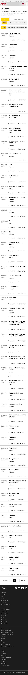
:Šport (2, 598)
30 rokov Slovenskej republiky (17, 266)
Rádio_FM (3, 615)
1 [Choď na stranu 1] (14, 580)
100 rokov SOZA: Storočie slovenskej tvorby (16, 105)
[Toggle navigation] (26, 4)
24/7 (10, 164)
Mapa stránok (4, 655)
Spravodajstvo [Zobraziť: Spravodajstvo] (20, 27)
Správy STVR (5, 1)
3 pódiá (11, 221)
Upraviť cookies (5, 665)
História (3, 636)
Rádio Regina (4, 611)
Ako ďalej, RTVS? (14, 470)
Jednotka (3, 592)
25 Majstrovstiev (13, 175)
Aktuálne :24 (12, 515)
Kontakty (3, 663)
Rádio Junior (4, 623)
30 (10, 232)
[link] (21, 40)
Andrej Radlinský (13, 568)
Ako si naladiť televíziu (7, 632)
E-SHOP (3, 651)
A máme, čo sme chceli (15, 404)
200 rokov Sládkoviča (15, 154)
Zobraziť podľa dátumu (18, 19)
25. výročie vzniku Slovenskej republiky (17, 198)
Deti (11, 1)
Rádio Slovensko (5, 609)
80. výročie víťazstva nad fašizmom (16, 381)
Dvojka (3, 594)
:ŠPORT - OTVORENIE (15, 33)
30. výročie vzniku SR (15, 275)
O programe (11, 40)
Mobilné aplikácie (5, 604)
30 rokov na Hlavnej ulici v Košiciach (16, 243)
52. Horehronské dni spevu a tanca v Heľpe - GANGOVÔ (17, 335)
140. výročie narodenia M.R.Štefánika (15, 116)
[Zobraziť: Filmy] (8, 27)
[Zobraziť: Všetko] (3, 27)
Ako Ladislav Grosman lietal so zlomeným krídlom (17, 481)
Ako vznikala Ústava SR (15, 504)
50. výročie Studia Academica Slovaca (17, 309)
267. (10, 210)
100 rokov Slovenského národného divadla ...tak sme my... (17, 91)
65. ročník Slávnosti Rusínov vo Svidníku (17, 346)
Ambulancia (12, 546)
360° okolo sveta (13, 286)
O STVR (3, 628)
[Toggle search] (23, 4)
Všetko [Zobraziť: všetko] (4, 22)
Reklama (3, 653)
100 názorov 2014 (14, 79)
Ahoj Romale (12, 437)
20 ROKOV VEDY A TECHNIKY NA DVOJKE (17, 142)
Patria (2, 617)
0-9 (8, 22)
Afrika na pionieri (14, 426)
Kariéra (3, 638)
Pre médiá (3, 659)
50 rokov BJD (12, 297)
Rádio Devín (4, 613)
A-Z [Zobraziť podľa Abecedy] (5, 19)
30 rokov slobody (13, 255)
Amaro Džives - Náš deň (15, 535)
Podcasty (3, 602)
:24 (2, 596)
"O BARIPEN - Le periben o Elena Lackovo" (18, 67)
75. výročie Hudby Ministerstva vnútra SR (17, 368)
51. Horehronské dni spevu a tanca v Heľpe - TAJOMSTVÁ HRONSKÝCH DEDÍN (17, 322)
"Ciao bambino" (13, 44)
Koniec (23, 580)
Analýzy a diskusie (14, 557)
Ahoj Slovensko (13, 448)
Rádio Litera (4, 621)
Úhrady (3, 642)
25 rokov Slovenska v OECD (16, 186)
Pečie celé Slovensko (19, 1)
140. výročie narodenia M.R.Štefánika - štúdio (15, 129)
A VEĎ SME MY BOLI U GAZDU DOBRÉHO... (17, 416)
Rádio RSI (3, 619)
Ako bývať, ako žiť (14, 459)
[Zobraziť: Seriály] (12, 27)
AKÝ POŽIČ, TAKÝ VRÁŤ (15, 526)
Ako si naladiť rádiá (6, 630)
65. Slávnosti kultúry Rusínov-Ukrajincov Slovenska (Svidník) (17, 357)
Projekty (3, 661)
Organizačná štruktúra (7, 634)
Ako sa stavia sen (14, 493)
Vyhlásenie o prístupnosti (7, 646)
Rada (2, 640)
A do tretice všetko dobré (16, 393)
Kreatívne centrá (5, 644)
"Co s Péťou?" (12, 55)
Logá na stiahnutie (6, 657)
